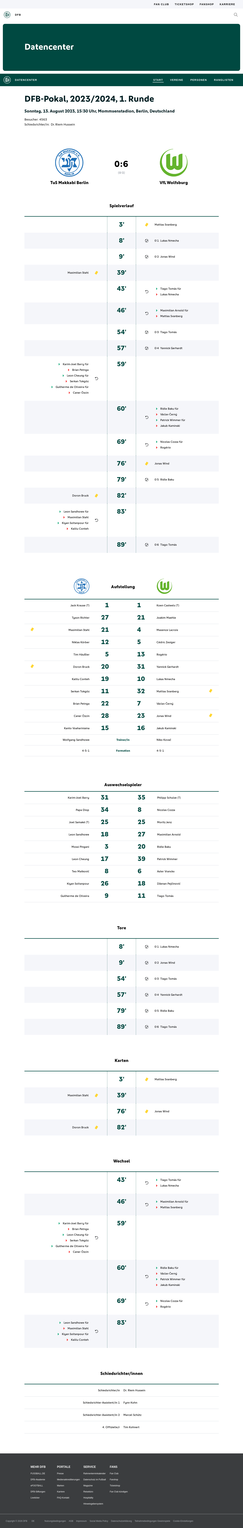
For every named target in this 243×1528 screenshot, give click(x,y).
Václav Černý (168, 414)
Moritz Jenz (164, 822)
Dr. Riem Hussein (63, 124)
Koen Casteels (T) (168, 605)
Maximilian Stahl (78, 272)
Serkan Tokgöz (79, 381)
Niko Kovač (164, 739)
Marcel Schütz (132, 1415)
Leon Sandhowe (74, 511)
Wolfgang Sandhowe (76, 739)
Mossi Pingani (80, 846)
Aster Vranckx (166, 871)
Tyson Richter (80, 617)
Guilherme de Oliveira (70, 387)
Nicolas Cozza (169, 441)
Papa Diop (82, 810)
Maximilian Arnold (172, 310)
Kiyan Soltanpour (73, 523)
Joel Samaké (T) (79, 822)
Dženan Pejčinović (168, 883)
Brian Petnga (80, 370)
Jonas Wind (167, 256)
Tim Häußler (81, 654)
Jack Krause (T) (79, 605)
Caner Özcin (81, 392)
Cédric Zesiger (166, 642)
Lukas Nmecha (169, 240)
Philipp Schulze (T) (169, 797)
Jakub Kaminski (170, 425)
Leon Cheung (75, 375)
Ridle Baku (167, 408)
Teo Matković (80, 871)
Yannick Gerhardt (171, 348)
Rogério (165, 447)
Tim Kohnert (131, 1427)
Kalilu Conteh (80, 528)
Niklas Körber (80, 642)
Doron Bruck (80, 495)
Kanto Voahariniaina (76, 728)
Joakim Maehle (166, 617)
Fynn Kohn (130, 1402)
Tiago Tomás (168, 288)
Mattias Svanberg (166, 224)
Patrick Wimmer (170, 420)
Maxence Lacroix (167, 630)
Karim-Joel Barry (73, 364)
